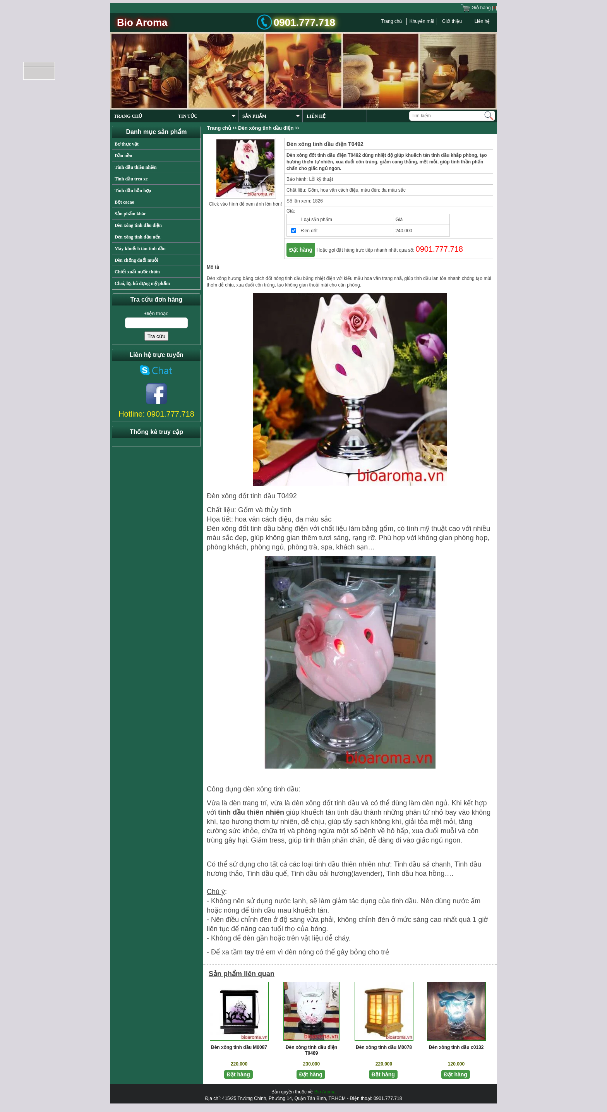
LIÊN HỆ (316, 116)
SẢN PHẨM (271, 116)
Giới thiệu (452, 21)
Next (477, 90)
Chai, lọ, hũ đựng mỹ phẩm (142, 283)
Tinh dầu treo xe (131, 179)
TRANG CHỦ (128, 116)
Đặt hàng (300, 250)
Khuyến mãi (422, 21)
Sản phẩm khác (130, 213)
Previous (461, 90)
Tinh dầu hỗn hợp (133, 190)
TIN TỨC (207, 116)
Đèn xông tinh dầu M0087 (239, 1047)
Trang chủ (391, 21)
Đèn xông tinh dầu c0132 (456, 1047)
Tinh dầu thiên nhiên (136, 167)
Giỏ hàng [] (479, 7)
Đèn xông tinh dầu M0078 (384, 1047)
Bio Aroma (325, 1092)
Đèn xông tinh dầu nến (138, 237)
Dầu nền (123, 155)
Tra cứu (156, 336)
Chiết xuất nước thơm (137, 272)
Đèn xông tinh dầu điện (138, 225)
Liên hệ (482, 21)
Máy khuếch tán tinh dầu (140, 248)
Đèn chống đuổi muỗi (136, 260)
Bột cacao (124, 202)
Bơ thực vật (127, 144)
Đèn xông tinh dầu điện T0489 (311, 1050)
